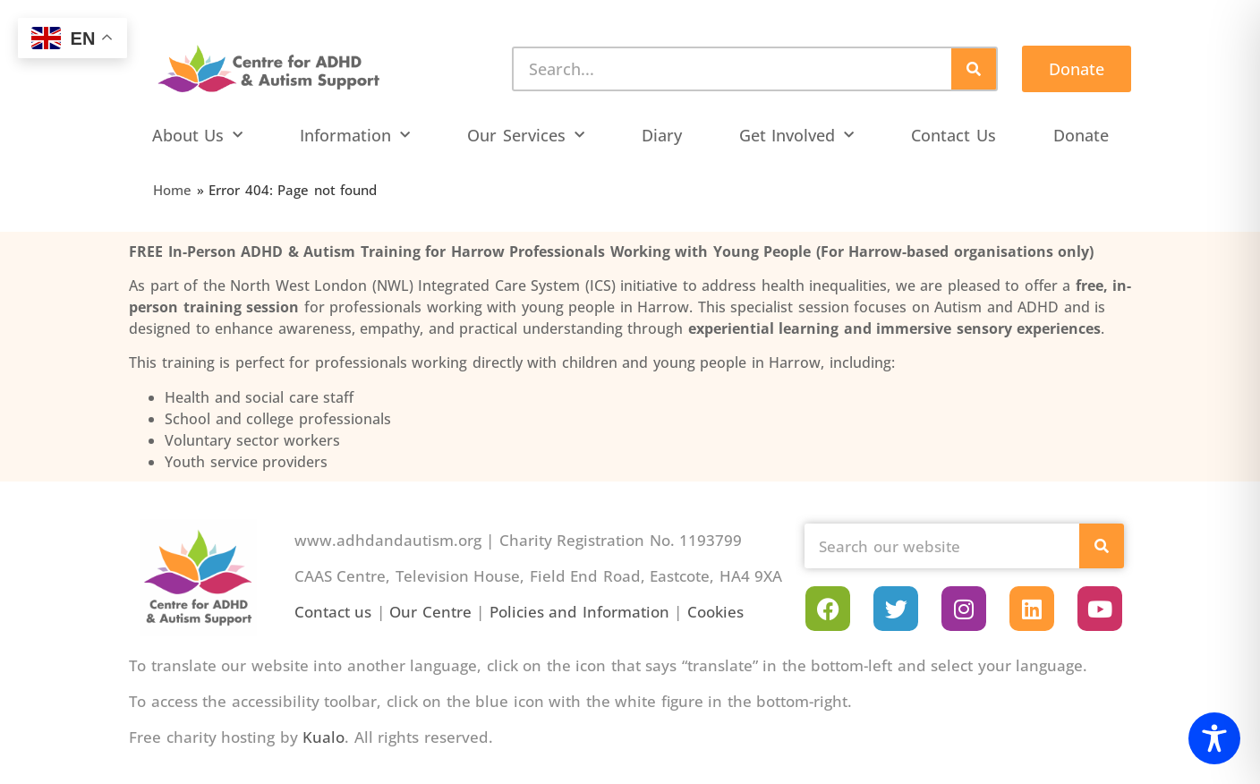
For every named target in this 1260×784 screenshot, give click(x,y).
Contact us (333, 611)
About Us (197, 135)
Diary (662, 135)
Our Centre (430, 611)
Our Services (525, 135)
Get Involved (797, 135)
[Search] (973, 68)
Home (172, 190)
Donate (1081, 135)
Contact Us (953, 135)
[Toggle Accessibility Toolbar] (1214, 738)
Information (355, 135)
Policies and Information (579, 611)
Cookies (715, 611)
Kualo (323, 737)
